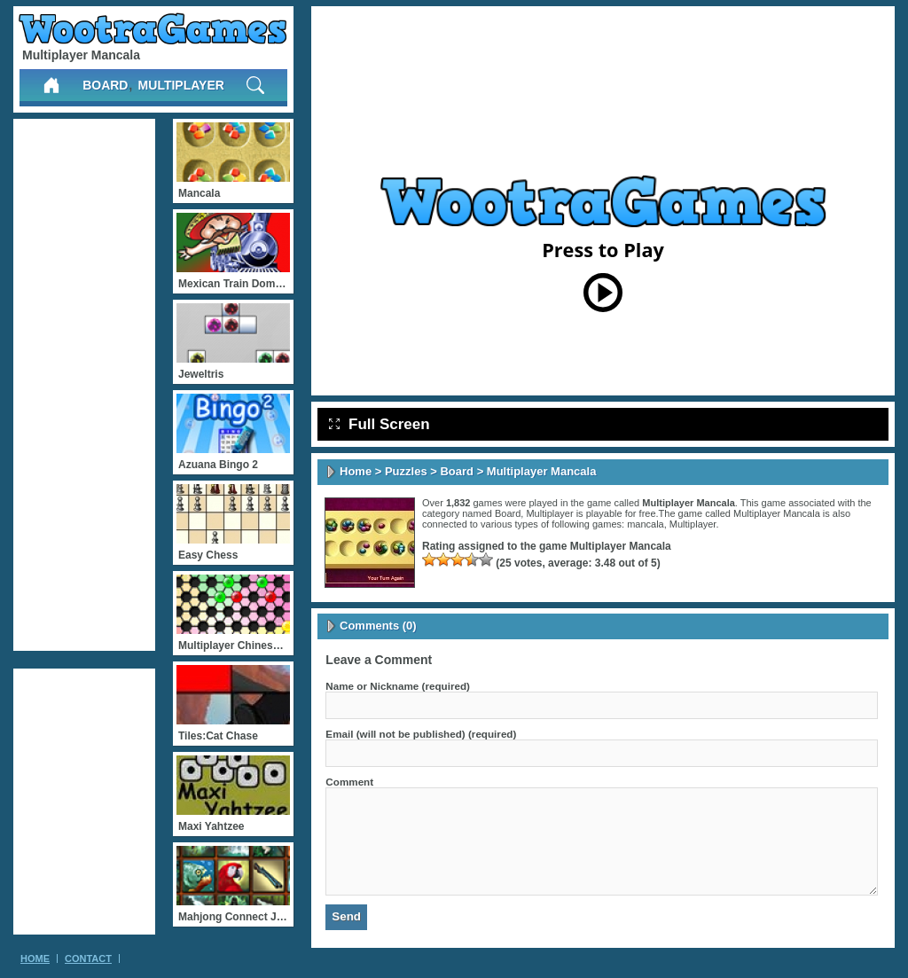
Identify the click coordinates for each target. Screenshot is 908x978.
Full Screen (379, 424)
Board (105, 85)
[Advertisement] (84, 385)
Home (356, 471)
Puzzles (406, 471)
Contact (88, 958)
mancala (645, 524)
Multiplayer (181, 85)
